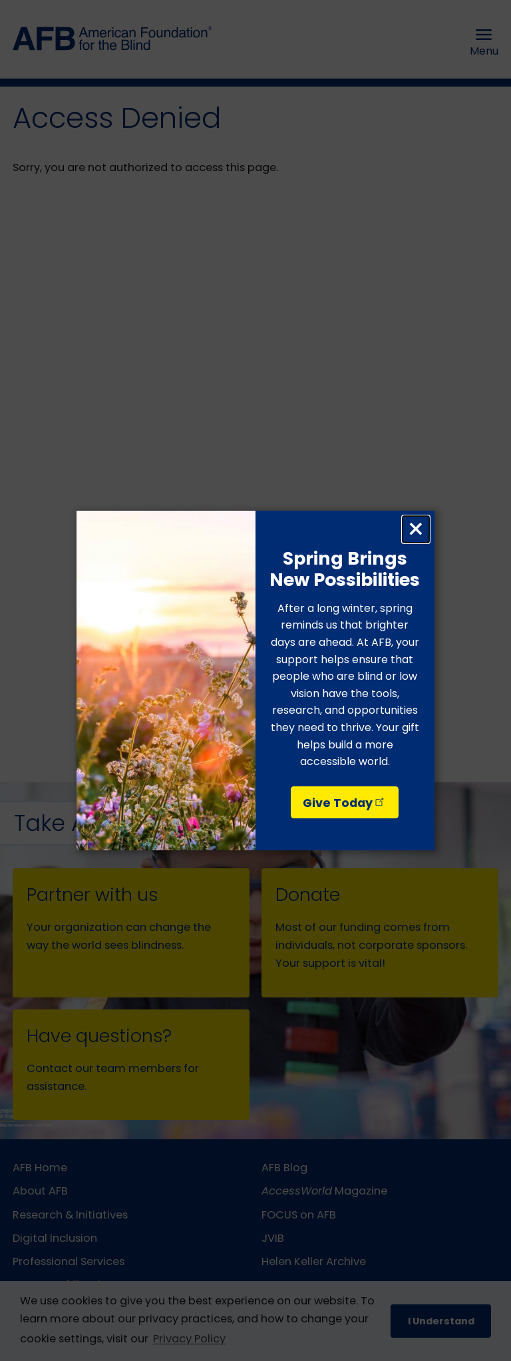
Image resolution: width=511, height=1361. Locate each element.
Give (345, 803)
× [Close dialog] (416, 529)
